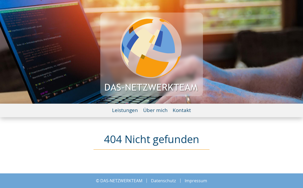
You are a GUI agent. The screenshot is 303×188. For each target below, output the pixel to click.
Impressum (196, 181)
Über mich (155, 111)
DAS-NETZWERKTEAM (121, 181)
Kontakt (182, 111)
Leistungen (125, 111)
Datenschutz (163, 181)
